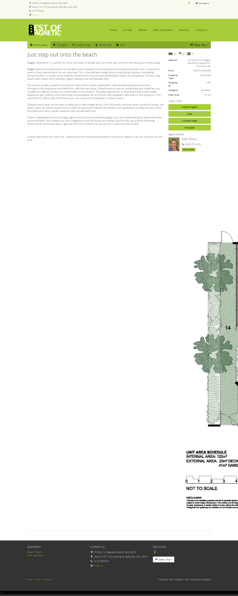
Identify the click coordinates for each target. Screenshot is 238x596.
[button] (189, 114)
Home (113, 30)
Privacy (38, 579)
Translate (202, 3)
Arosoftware (206, 579)
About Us (184, 30)
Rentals (142, 30)
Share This (199, 45)
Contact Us (202, 30)
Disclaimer (47, 579)
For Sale (127, 30)
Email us (36, 14)
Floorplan (190, 127)
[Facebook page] (189, 3)
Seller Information (163, 30)
